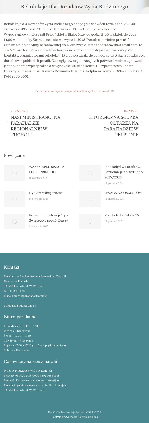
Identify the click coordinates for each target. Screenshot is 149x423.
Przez (64, 91)
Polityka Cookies (88, 417)
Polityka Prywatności (64, 417)
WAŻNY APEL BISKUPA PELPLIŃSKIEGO (46, 169)
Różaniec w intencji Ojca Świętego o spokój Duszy (48, 218)
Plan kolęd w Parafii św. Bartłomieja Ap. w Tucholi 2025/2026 (125, 172)
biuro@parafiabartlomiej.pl (31, 296)
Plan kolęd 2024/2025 (122, 215)
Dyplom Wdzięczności (46, 193)
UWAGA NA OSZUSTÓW (123, 193)
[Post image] (14, 173)
